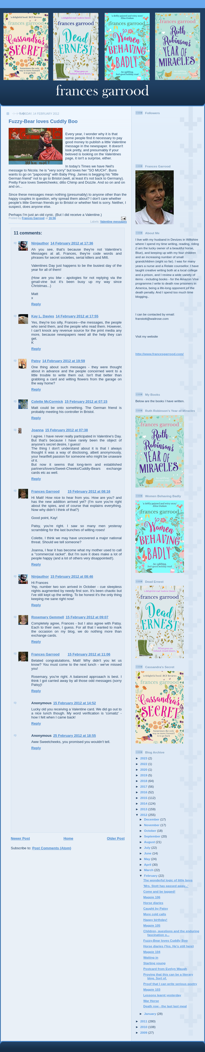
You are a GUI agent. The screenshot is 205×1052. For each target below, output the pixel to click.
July (147, 847)
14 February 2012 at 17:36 (71, 243)
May (147, 859)
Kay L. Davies (42, 316)
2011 (144, 1021)
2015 (144, 797)
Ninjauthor (40, 243)
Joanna (37, 430)
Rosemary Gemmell (47, 617)
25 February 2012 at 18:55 (74, 736)
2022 (144, 764)
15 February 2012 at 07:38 (66, 430)
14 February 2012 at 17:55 (77, 316)
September (152, 836)
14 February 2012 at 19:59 (63, 361)
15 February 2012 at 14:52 (74, 703)
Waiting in (150, 957)
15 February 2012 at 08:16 (89, 491)
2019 (144, 775)
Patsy (36, 361)
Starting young (154, 963)
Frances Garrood (45, 491)
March (149, 870)
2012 (144, 814)
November (152, 825)
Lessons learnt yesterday (162, 995)
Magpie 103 (151, 989)
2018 (144, 781)
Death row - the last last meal (165, 1006)
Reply (36, 304)
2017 (144, 786)
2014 (144, 803)
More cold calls (154, 914)
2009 (144, 1032)
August (150, 842)
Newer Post (20, 838)
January (150, 1013)
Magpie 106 (151, 897)
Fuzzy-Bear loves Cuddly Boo (165, 940)
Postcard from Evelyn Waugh (165, 968)
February (151, 875)
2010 (144, 1027)
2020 (144, 769)
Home (68, 838)
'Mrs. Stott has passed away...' (165, 886)
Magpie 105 (151, 925)
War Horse (151, 1000)
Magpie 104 (151, 951)
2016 (144, 792)
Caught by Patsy (155, 908)
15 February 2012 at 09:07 (87, 617)
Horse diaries (153, 902)
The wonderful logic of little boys (167, 880)
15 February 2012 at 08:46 (71, 576)
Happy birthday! (155, 919)
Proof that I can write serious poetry (170, 984)
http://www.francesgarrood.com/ (159, 354)
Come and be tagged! (159, 891)
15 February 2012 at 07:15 (86, 401)
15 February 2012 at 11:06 (89, 654)
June (148, 853)
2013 (144, 809)
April (148, 864)
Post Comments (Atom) (51, 848)
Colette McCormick (47, 401)
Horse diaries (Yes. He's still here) (168, 946)
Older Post (116, 838)
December (152, 819)
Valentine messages (113, 221)
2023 (144, 758)
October (150, 830)
